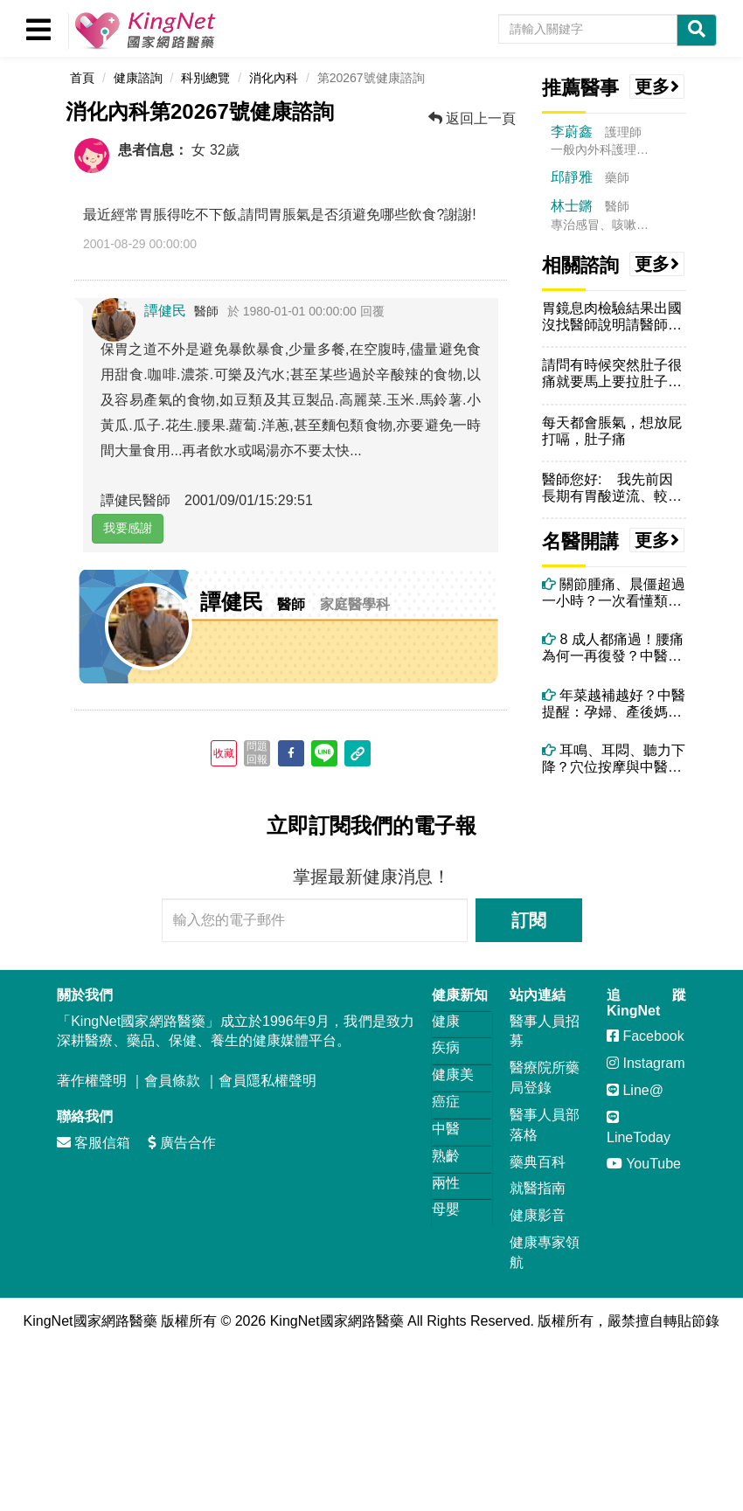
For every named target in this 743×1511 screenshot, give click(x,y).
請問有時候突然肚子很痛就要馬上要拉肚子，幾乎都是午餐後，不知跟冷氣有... (612, 373)
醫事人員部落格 (545, 1124)
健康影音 (538, 1215)
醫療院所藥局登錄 (545, 1077)
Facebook (645, 1036)
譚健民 (165, 310)
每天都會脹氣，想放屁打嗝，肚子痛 (612, 431)
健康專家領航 (545, 1252)
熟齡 (446, 1155)
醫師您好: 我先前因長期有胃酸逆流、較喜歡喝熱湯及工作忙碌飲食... (612, 488)
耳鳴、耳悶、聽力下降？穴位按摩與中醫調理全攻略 (613, 759)
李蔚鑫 (572, 131)
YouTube (644, 1163)
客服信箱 (93, 1142)
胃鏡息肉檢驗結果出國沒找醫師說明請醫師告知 (612, 317)
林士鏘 (572, 205)
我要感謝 (127, 528)
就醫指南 (538, 1188)
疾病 (446, 1047)
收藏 (223, 753)
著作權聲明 (92, 1080)
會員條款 (172, 1080)
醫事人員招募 (545, 1031)
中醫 (446, 1128)
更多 (657, 86)
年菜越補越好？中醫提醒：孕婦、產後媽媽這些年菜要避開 (613, 704)
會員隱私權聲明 (267, 1080)
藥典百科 (538, 1161)
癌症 (446, 1101)
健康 (446, 1021)
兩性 (446, 1182)
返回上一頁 (472, 118)
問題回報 (257, 752)
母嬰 (446, 1209)
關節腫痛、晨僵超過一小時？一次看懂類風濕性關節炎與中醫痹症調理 (613, 593)
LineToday (638, 1127)
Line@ (635, 1090)
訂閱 (528, 920)
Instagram (646, 1063)
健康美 (453, 1074)
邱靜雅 (572, 177)
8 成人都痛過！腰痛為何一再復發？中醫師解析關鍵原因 (613, 648)
